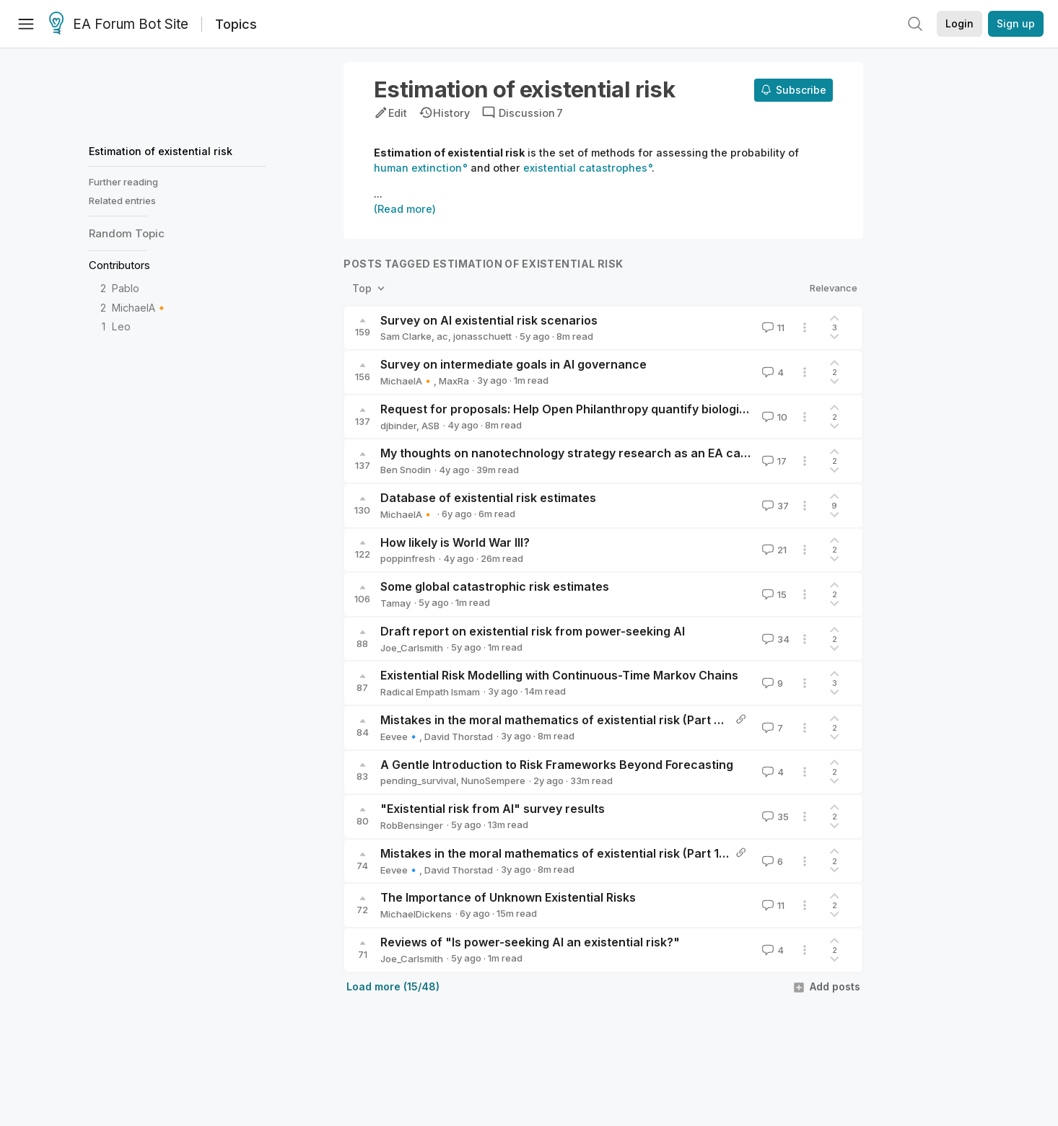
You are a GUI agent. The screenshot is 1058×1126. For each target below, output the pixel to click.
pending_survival (418, 780)
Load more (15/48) (393, 986)
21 (773, 549)
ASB (430, 425)
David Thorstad (458, 736)
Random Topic (127, 233)
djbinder (398, 425)
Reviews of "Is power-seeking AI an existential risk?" (530, 942)
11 (771, 327)
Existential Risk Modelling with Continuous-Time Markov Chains (559, 675)
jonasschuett (482, 336)
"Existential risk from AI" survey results (492, 808)
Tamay (395, 603)
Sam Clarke (406, 336)
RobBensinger (411, 825)
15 (773, 594)
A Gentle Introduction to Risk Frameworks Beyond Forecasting (556, 764)
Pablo (125, 288)
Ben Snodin (405, 469)
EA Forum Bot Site (118, 24)
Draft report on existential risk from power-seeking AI (532, 631)
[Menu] (26, 23)
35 (774, 816)
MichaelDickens (416, 914)
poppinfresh (407, 558)
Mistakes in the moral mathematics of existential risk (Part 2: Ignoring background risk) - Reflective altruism (686, 720)
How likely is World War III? (455, 542)
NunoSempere (493, 780)
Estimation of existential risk (160, 151)
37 (774, 505)
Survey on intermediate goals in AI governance (513, 364)
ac (442, 336)
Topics (236, 24)
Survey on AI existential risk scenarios (489, 320)
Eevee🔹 (399, 736)
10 (773, 416)
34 (774, 639)
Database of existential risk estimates (488, 498)
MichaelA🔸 (140, 308)
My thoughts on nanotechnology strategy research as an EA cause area (585, 453)
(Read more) (405, 209)
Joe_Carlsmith (411, 648)
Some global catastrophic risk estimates (494, 586)
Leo (121, 326)
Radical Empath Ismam (430, 692)
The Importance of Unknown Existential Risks (508, 897)
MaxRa (454, 381)
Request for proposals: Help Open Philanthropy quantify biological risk (580, 409)
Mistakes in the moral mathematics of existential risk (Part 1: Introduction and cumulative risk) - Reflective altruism (705, 853)
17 (773, 460)
